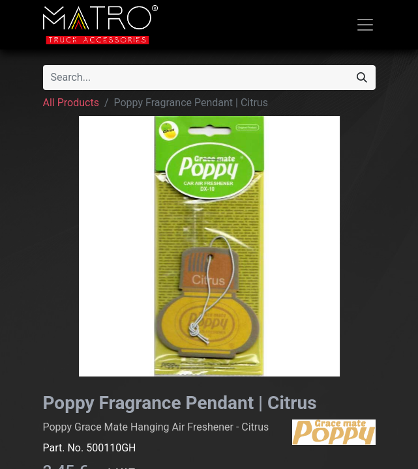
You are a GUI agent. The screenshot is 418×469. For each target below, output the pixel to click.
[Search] (362, 77)
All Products (71, 102)
